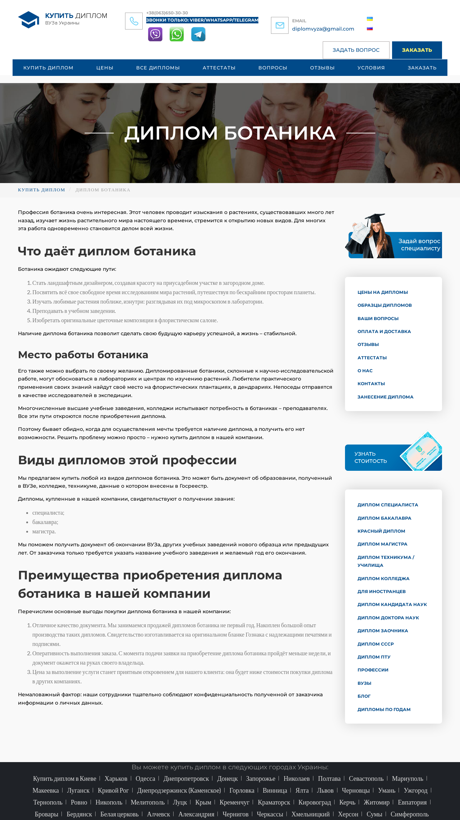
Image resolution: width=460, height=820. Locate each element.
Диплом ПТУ (374, 657)
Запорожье (261, 778)
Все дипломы (158, 67)
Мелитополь (148, 802)
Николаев (297, 778)
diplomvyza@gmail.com (323, 29)
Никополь (109, 802)
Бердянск (79, 814)
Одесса (146, 778)
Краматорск (274, 802)
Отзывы (322, 67)
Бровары (47, 814)
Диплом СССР (376, 644)
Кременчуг (234, 802)
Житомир (377, 802)
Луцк (180, 802)
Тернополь (48, 802)
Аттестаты (219, 67)
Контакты (371, 383)
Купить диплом (48, 67)
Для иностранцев (382, 591)
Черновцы (356, 790)
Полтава (329, 778)
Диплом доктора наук (388, 617)
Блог (364, 696)
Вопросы (273, 67)
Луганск (78, 790)
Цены (105, 67)
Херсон (348, 814)
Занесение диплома (386, 397)
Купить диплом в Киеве (64, 778)
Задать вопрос (356, 50)
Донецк (227, 778)
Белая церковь (119, 814)
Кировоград (315, 802)
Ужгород (415, 790)
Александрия (196, 814)
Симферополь (410, 814)
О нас (365, 370)
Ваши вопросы (378, 318)
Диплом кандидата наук (392, 604)
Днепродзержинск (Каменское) (179, 790)
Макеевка (45, 790)
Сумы (374, 814)
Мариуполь (407, 778)
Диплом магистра (383, 544)
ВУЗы (364, 683)
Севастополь (366, 778)
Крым (203, 802)
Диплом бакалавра (384, 518)
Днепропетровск (186, 778)
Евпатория (412, 802)
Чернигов (235, 814)
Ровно (79, 802)
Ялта (302, 790)
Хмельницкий (310, 814)
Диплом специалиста (388, 504)
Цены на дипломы (383, 292)
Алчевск (158, 814)
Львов (325, 790)
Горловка (241, 790)
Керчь (347, 802)
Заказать (417, 50)
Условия (371, 67)
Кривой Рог (113, 790)
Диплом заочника (383, 630)
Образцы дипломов (385, 305)
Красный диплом (381, 531)
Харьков (116, 778)
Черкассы (270, 814)
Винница (275, 790)
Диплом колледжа (384, 578)
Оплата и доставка (384, 331)
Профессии (373, 670)
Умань (386, 790)
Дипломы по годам (384, 709)
